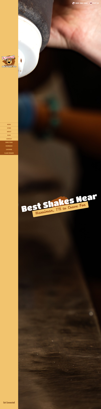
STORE (9, 128)
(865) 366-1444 (81, 3)
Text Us (96, 3)
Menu (9, 124)
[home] (9, 61)
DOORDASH (9, 146)
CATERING (9, 149)
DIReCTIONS (9, 142)
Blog (9, 135)
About (9, 132)
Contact (9, 139)
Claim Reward (9, 153)
